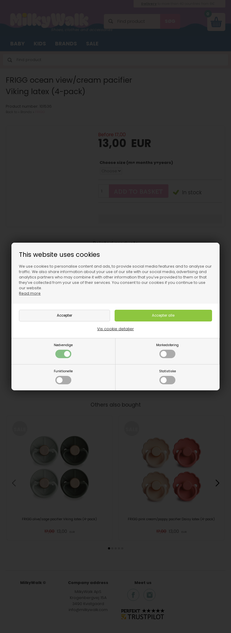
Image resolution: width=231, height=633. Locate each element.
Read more (30, 293)
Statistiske (167, 376)
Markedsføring (167, 350)
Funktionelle (63, 376)
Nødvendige (63, 350)
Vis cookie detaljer (115, 329)
